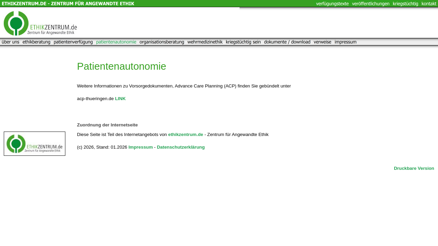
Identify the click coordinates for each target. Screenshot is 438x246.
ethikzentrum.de (185, 134)
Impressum (140, 147)
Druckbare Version (414, 168)
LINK (120, 98)
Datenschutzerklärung (181, 147)
